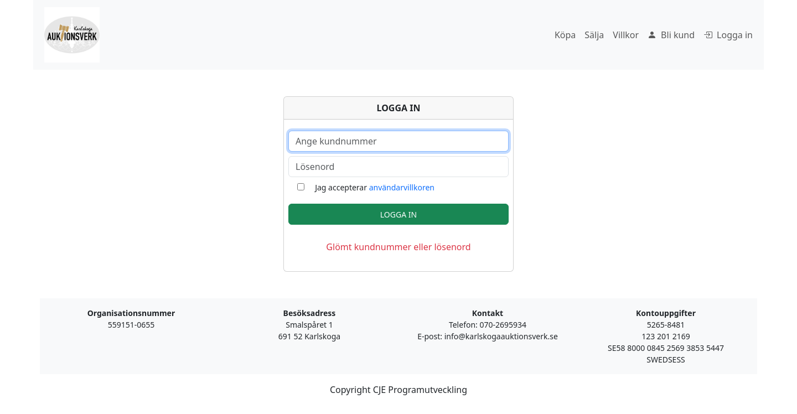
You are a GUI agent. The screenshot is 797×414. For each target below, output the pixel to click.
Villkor (626, 35)
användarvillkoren (401, 187)
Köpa (565, 35)
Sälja (594, 35)
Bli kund (671, 35)
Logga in (728, 35)
